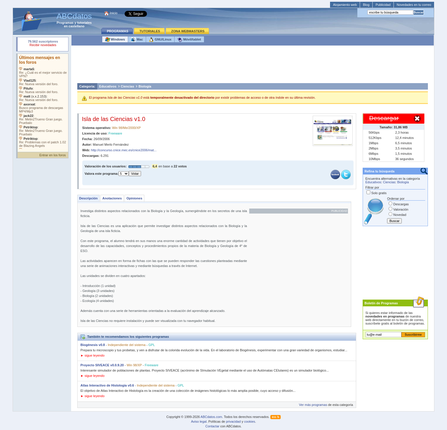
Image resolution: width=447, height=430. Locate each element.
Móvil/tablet (189, 39)
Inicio (114, 13)
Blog (366, 4)
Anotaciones (112, 198)
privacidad (233, 421)
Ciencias (127, 86)
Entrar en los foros (52, 155)
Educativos (107, 86)
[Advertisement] (253, 66)
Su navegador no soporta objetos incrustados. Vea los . (43, 101)
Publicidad (383, 4)
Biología (144, 86)
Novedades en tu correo (414, 4)
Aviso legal (199, 421)
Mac (137, 39)
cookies (249, 421)
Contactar (212, 426)
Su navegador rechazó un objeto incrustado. (43, 44)
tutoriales (84, 22)
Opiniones (134, 198)
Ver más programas (313, 405)
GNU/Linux (160, 39)
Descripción (88, 198)
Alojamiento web (345, 4)
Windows (115, 39)
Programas (65, 22)
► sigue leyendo (93, 355)
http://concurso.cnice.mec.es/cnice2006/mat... (124, 150)
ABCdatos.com (211, 417)
